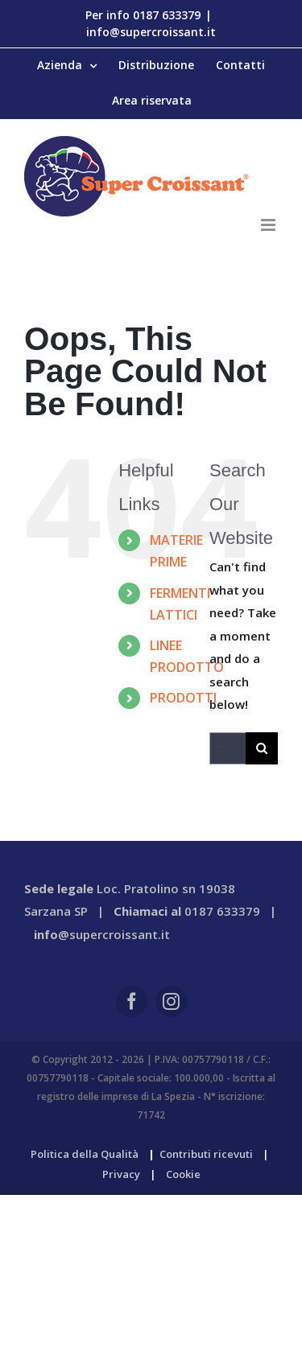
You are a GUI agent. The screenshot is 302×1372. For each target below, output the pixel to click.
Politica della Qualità (85, 1154)
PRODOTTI (183, 698)
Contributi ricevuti (206, 1154)
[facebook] (131, 1001)
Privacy (121, 1174)
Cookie (183, 1174)
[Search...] (227, 748)
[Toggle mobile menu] (269, 224)
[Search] (262, 748)
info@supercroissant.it (151, 31)
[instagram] (171, 1001)
